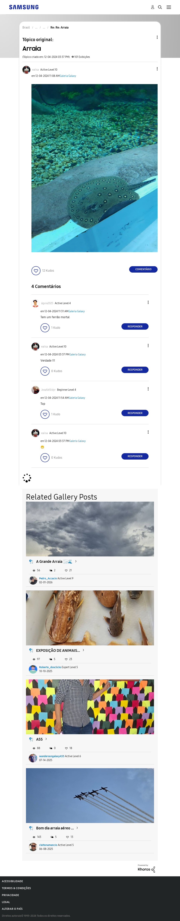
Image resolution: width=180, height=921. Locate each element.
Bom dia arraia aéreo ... (55, 828)
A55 (39, 739)
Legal (6, 902)
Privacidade (10, 895)
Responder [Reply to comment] (135, 326)
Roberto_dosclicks (50, 667)
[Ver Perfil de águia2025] (47, 303)
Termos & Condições (16, 888)
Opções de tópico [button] (151, 37)
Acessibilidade (12, 881)
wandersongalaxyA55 (51, 756)
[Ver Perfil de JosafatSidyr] (48, 389)
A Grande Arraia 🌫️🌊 (54, 561)
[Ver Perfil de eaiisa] (35, 69)
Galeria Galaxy (68, 76)
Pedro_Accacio (48, 578)
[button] (151, 69)
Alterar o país (12, 908)
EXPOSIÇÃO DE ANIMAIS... (58, 650)
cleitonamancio (48, 845)
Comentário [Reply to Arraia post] (143, 269)
